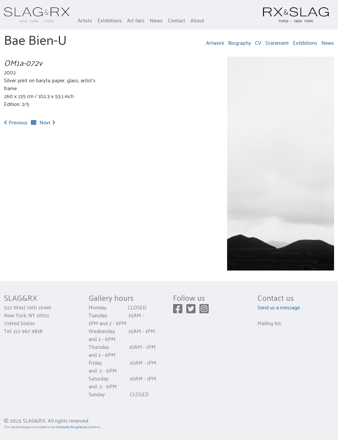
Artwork (215, 42)
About (197, 20)
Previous (16, 122)
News (156, 20)
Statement (277, 42)
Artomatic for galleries (72, 427)
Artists (85, 20)
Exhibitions (109, 20)
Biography (239, 42)
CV (258, 42)
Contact (176, 20)
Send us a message (278, 307)
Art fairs (135, 20)
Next (47, 122)
